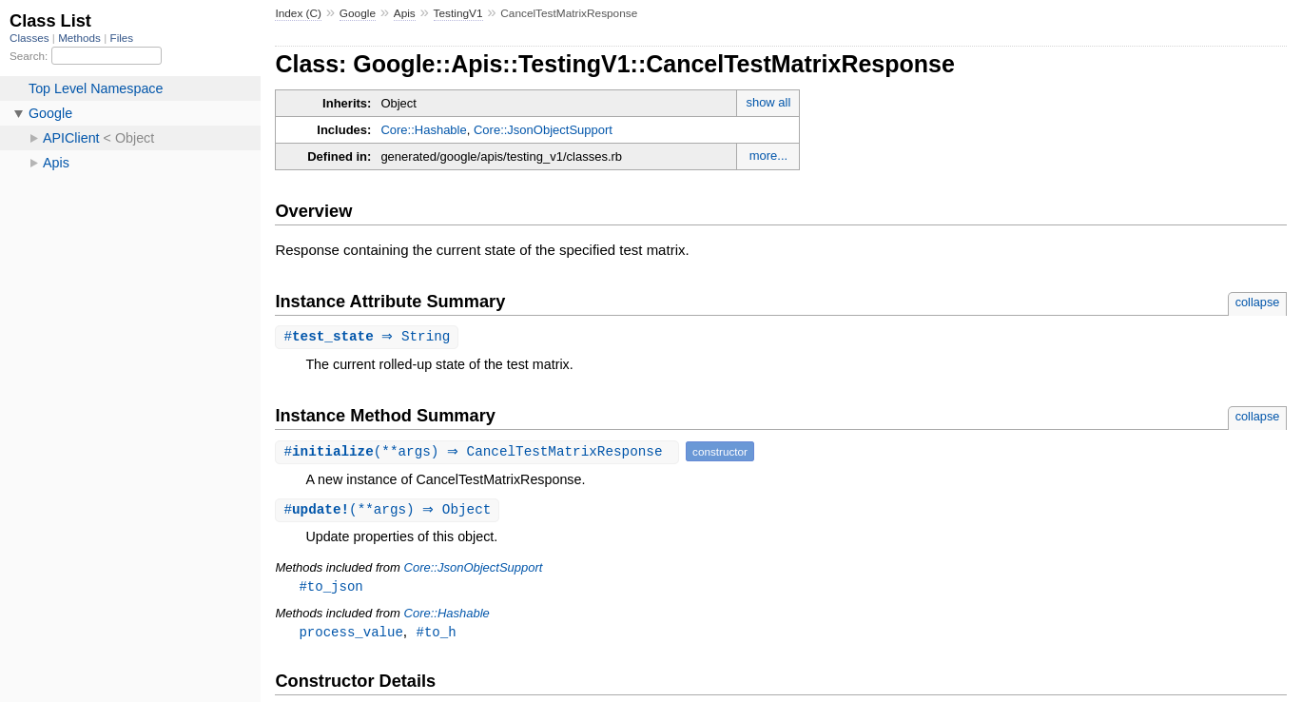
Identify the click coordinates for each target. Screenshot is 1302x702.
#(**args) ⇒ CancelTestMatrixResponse (479, 452)
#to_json (330, 588)
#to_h (437, 635)
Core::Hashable (423, 130)
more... (768, 155)
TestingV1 (458, 13)
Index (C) (298, 13)
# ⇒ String (369, 337)
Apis (405, 13)
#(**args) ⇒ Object (389, 511)
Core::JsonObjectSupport (543, 130)
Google (358, 13)
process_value (350, 635)
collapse (1257, 302)
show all (768, 102)
